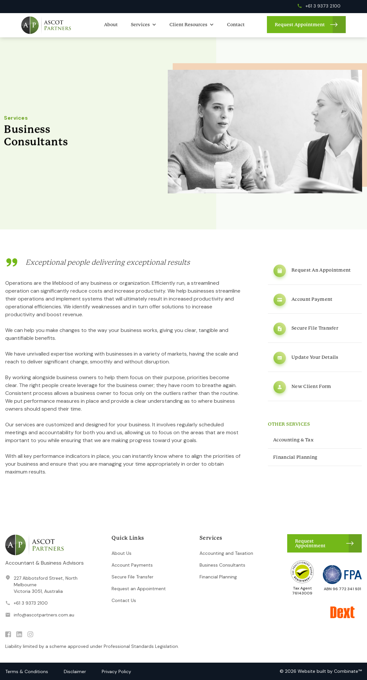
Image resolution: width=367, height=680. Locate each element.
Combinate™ (348, 671)
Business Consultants (222, 565)
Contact (236, 24)
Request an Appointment (139, 589)
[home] (46, 25)
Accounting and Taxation (226, 553)
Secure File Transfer (132, 577)
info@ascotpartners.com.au (44, 615)
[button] (143, 24)
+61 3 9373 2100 (31, 603)
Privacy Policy (116, 671)
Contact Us (124, 600)
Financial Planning (218, 577)
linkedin (19, 634)
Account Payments (132, 565)
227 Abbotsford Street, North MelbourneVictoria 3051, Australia (46, 584)
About (111, 24)
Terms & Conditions (26, 671)
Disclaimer (75, 671)
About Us (121, 553)
